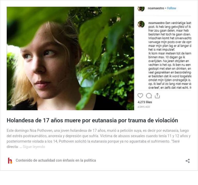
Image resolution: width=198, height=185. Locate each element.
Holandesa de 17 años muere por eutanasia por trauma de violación (92, 120)
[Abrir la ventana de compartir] (187, 159)
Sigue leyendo (34, 147)
